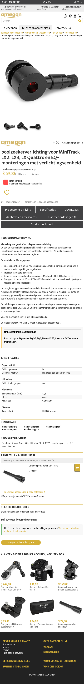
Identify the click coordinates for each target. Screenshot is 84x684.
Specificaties (48, 209)
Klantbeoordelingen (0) (63, 216)
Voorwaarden (9, 644)
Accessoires (71, 32)
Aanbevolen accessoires (21, 216)
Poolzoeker (57, 32)
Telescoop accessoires (36, 27)
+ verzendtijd (36, 183)
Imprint (6, 647)
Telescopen (9, 27)
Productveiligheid (42, 224)
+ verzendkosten (31, 174)
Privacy (6, 650)
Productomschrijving (18, 209)
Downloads (72, 209)
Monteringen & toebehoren (37, 32)
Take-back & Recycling (13, 652)
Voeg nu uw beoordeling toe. (21, 542)
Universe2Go (63, 27)
